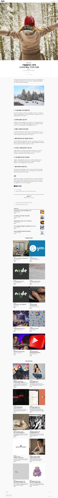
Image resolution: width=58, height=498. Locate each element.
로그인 (30, 197)
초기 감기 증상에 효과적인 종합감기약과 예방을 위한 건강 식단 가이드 (25, 226)
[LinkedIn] (49, 492)
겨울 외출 (17, 191)
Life (28, 74)
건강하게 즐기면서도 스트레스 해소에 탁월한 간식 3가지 (22, 210)
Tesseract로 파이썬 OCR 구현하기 (35, 281)
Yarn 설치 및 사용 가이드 (33, 258)
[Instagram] (51, 492)
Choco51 (29, 69)
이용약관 (11, 496)
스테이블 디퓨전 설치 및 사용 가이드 (19, 328)
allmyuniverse (15, 380)
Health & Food (28, 62)
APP (50, 1)
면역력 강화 (22, 191)
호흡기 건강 (34, 191)
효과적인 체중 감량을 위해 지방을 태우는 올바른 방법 (22, 231)
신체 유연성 (28, 191)
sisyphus (31, 303)
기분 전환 (19, 191)
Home (26, 74)
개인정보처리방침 (7, 496)
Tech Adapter (31, 257)
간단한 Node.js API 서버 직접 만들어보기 (20, 304)
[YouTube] (48, 492)
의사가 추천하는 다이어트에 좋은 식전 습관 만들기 (22, 215)
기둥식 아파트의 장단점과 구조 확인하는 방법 (21, 258)
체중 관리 (31, 191)
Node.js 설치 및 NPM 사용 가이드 (19, 281)
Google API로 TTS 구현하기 (34, 328)
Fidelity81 (15, 257)
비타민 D (25, 191)
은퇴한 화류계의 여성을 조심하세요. (19, 351)
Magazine (54, 1)
